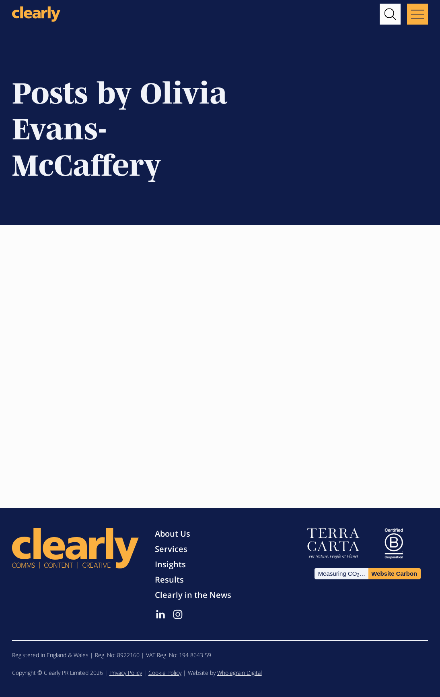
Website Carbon (394, 573)
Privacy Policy (125, 672)
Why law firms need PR (352, 287)
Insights (170, 564)
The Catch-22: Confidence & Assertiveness (65, 295)
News (251, 263)
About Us (172, 533)
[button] (390, 14)
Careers (118, 263)
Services (171, 548)
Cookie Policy (164, 672)
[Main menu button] (417, 14)
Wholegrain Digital (239, 672)
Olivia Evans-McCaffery (55, 336)
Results (169, 579)
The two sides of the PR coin (216, 287)
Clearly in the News (193, 594)
